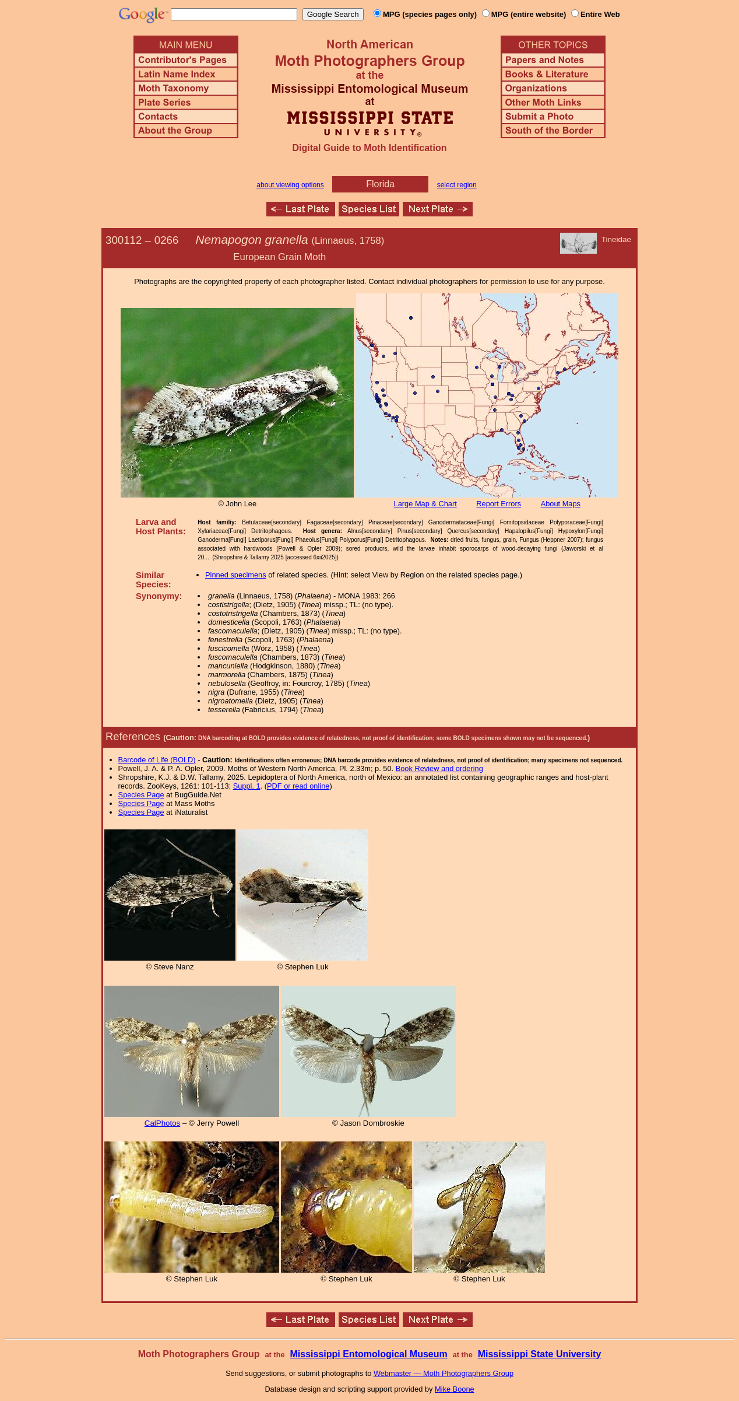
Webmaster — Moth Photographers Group (443, 1373)
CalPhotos (163, 1123)
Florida (380, 184)
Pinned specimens (235, 574)
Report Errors (498, 503)
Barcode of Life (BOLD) (157, 759)
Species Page (141, 794)
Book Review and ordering (439, 768)
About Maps (560, 503)
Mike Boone (454, 1389)
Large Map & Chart (425, 503)
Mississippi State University (539, 1354)
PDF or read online (298, 786)
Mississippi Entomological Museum (368, 1354)
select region (457, 185)
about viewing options (289, 185)
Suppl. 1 (247, 786)
